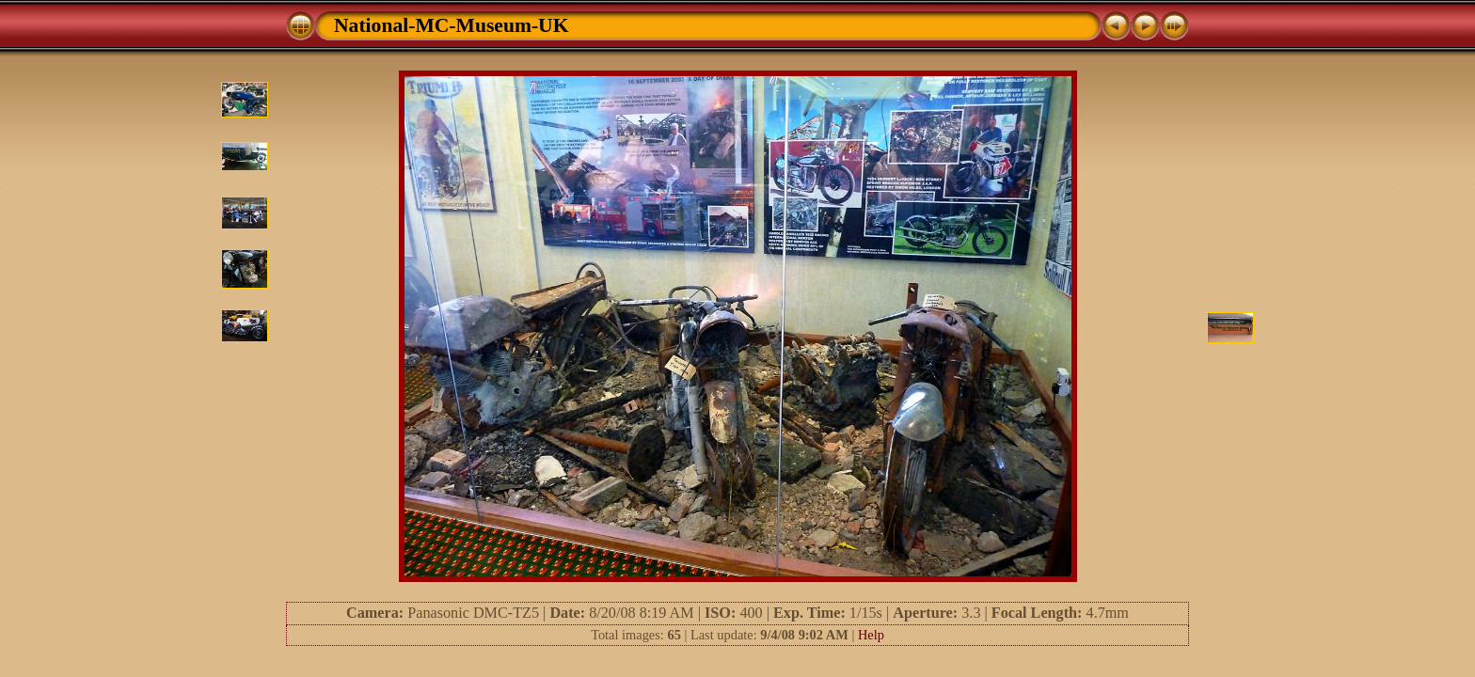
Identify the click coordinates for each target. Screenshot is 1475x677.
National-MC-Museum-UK (451, 25)
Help (871, 634)
